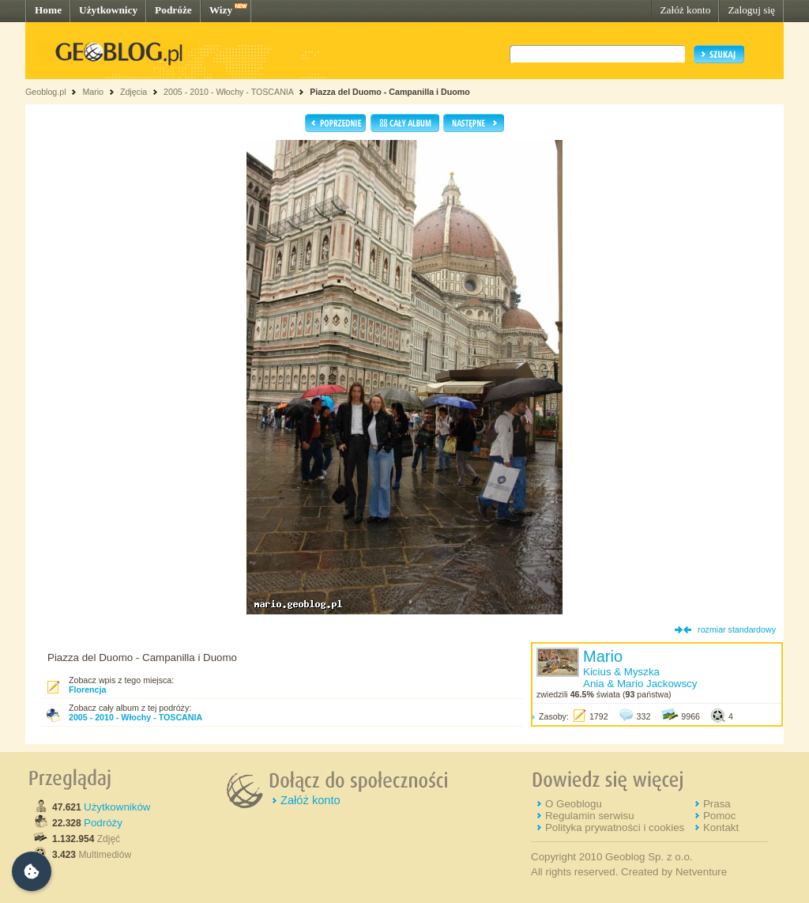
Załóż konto (685, 10)
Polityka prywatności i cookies (614, 827)
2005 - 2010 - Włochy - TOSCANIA (228, 91)
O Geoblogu (573, 804)
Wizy (220, 10)
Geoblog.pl (45, 91)
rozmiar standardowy (737, 629)
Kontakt (721, 827)
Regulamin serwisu (589, 816)
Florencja (87, 689)
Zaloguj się (751, 10)
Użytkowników (117, 807)
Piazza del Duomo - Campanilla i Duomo (390, 91)
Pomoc (719, 816)
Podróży (103, 823)
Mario (92, 91)
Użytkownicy (108, 10)
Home (48, 10)
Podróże (173, 10)
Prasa (717, 804)
